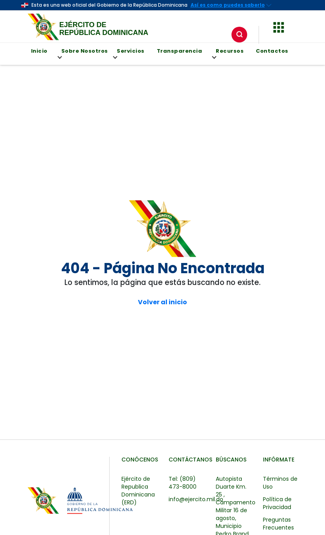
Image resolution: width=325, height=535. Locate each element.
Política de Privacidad (277, 503)
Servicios (129, 53)
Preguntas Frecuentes (278, 523)
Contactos (272, 51)
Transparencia (179, 51)
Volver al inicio (162, 302)
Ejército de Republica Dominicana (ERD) (138, 490)
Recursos (228, 53)
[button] (278, 26)
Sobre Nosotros (82, 53)
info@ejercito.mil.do (196, 499)
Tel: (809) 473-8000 (182, 483)
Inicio (39, 51)
